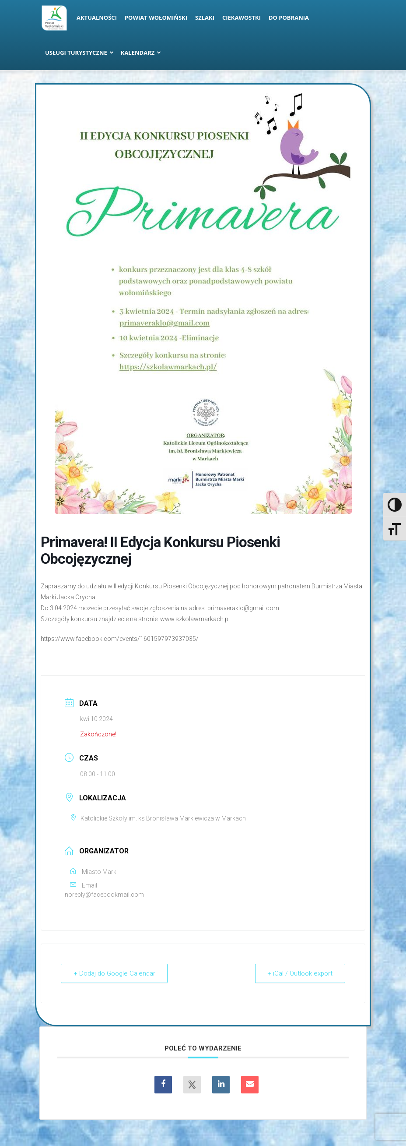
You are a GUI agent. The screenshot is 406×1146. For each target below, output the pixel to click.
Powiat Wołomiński (156, 17)
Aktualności (97, 17)
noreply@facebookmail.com (104, 894)
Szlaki (204, 17)
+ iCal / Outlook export (299, 973)
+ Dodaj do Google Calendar (115, 973)
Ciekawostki (241, 17)
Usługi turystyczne (79, 53)
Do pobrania (289, 17)
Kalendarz (141, 53)
